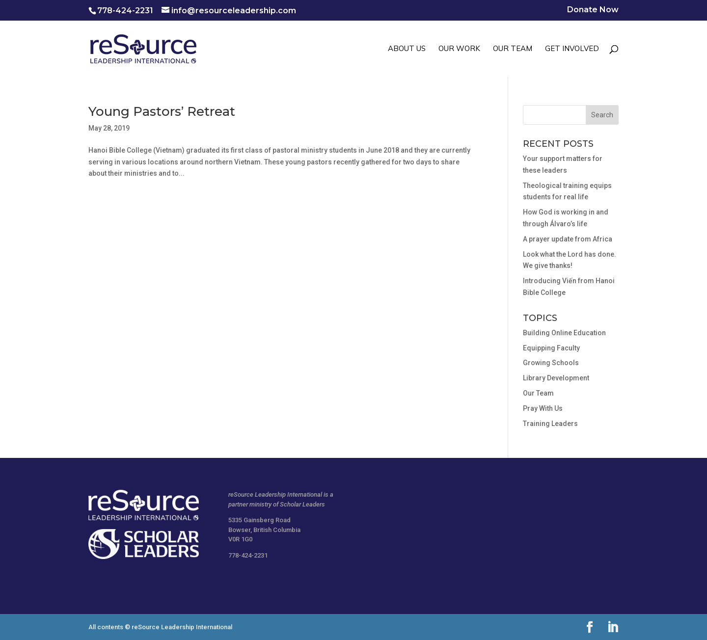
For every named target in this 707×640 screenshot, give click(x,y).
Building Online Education (564, 333)
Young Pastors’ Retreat (161, 111)
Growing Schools (551, 363)
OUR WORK (459, 49)
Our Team (538, 393)
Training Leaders (550, 423)
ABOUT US (407, 49)
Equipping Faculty (551, 348)
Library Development (556, 378)
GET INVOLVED (572, 49)
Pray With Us (543, 408)
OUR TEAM (512, 49)
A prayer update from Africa (567, 239)
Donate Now (593, 10)
